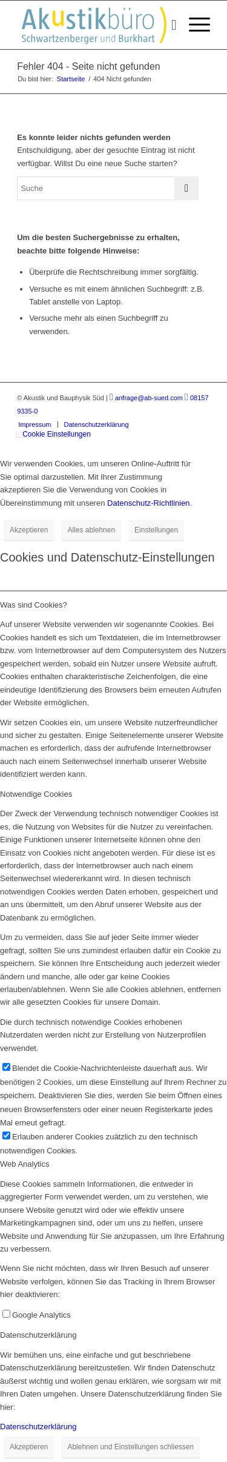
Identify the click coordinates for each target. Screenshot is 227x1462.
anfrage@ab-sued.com (149, 397)
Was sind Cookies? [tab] (33, 604)
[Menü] (193, 25)
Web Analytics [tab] (24, 1164)
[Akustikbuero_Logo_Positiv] (94, 25)
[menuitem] (168, 25)
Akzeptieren (29, 530)
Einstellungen (156, 530)
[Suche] (168, 25)
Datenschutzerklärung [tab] (38, 1335)
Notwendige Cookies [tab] (36, 794)
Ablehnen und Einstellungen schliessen (130, 1447)
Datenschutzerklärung (38, 1426)
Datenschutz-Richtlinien (148, 503)
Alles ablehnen (91, 530)
